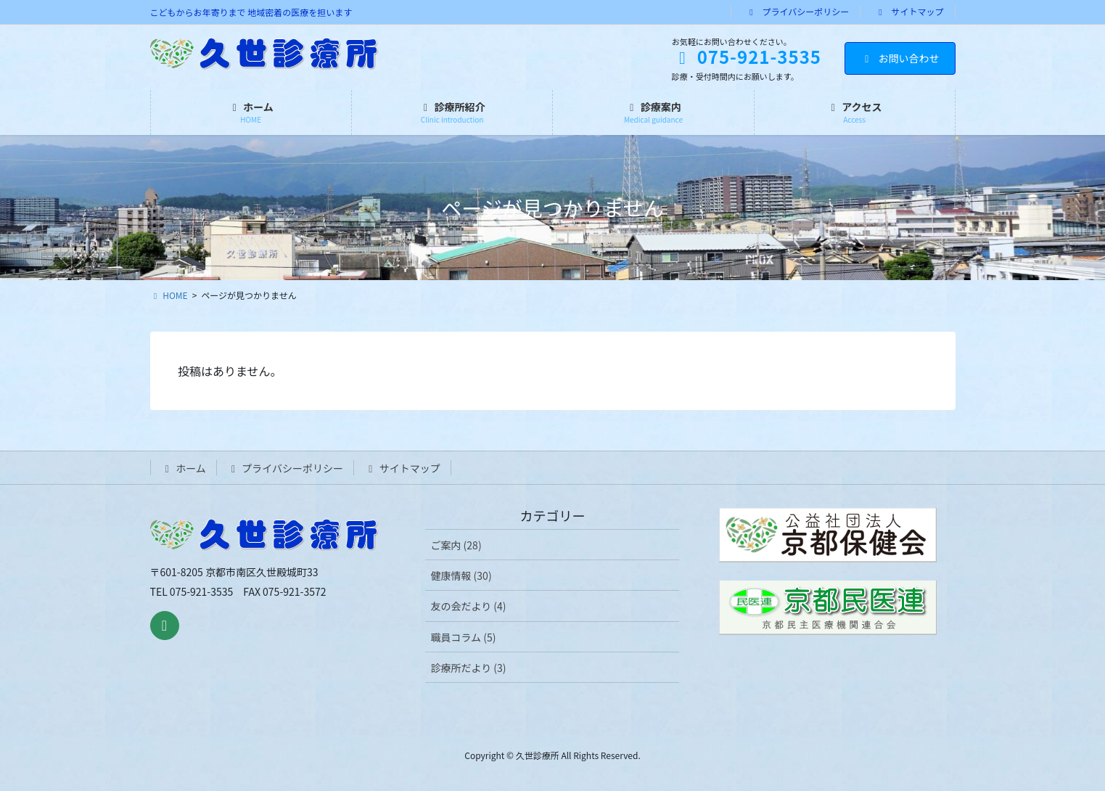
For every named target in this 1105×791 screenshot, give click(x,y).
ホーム (183, 468)
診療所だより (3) (468, 667)
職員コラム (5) (463, 637)
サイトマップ (909, 11)
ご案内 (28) (455, 545)
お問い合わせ (900, 58)
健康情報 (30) (460, 575)
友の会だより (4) (468, 606)
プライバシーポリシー (797, 11)
